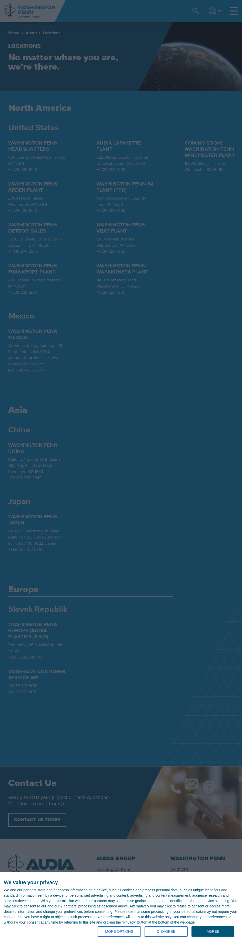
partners (29, 890)
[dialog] (121, 907)
